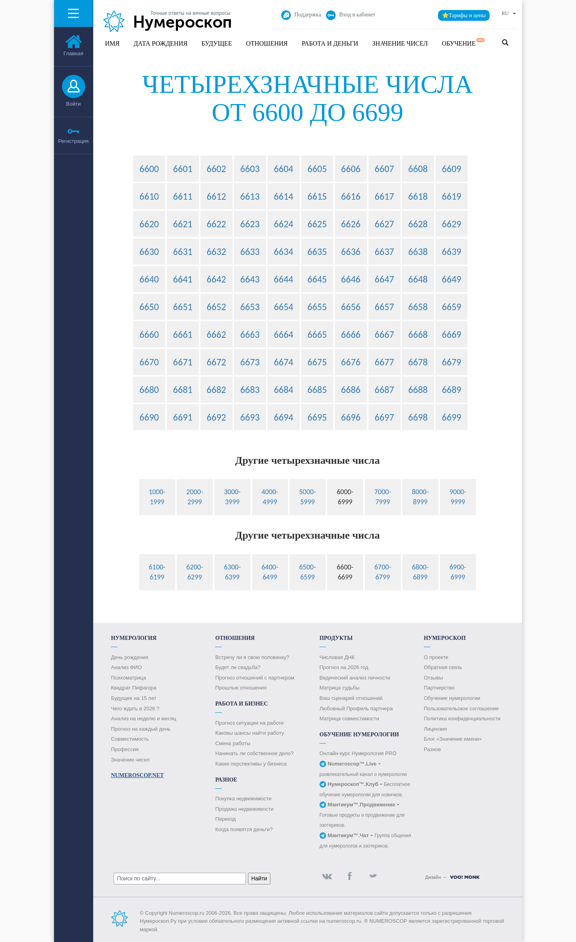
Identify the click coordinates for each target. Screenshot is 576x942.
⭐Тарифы (464, 15)
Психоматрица (128, 678)
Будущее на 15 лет (133, 698)
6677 (384, 362)
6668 (418, 334)
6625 (317, 224)
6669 (452, 334)
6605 (317, 168)
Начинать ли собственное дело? (254, 753)
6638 (418, 251)
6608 (418, 168)
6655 (317, 307)
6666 (351, 334)
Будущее (217, 43)
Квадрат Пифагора (134, 688)
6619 (452, 196)
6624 (284, 224)
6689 (452, 389)
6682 (216, 389)
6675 (317, 362)
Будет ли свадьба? (237, 667)
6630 (149, 251)
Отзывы (433, 678)
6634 (284, 251)
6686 (351, 389)
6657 (384, 307)
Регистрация (73, 141)
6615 (317, 196)
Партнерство (439, 688)
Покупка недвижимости (243, 799)
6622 (216, 224)
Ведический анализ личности (355, 678)
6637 (384, 251)
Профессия (125, 749)
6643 (250, 279)
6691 (183, 417)
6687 (384, 389)
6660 (149, 334)
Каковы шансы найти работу (249, 733)
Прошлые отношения (240, 688)
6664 (284, 334)
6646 (351, 279)
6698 (418, 417)
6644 (284, 279)
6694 (284, 417)
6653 (250, 307)
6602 (216, 168)
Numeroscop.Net (137, 775)
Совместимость (130, 739)
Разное (432, 749)
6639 (452, 251)
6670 (149, 362)
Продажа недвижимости (244, 809)
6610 (149, 196)
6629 (452, 224)
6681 (183, 389)
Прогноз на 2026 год (344, 667)
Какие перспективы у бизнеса (251, 764)
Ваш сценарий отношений (351, 698)
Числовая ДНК (337, 657)
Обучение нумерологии (452, 698)
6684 (284, 389)
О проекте (436, 657)
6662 (216, 334)
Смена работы (232, 743)
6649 (452, 279)
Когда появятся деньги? (243, 829)
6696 (351, 417)
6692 (216, 417)
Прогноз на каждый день (141, 729)
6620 (149, 224)
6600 (149, 168)
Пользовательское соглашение (461, 708)
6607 (384, 168)
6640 (149, 279)
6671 (183, 362)
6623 (250, 224)
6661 (183, 334)
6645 (317, 279)
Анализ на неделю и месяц (143, 719)
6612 (216, 196)
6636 (351, 251)
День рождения (129, 657)
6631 (183, 251)
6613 (250, 196)
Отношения (267, 43)
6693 (250, 417)
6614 (284, 196)
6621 (183, 224)
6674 (284, 362)
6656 (351, 307)
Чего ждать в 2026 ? (135, 708)
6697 (384, 417)
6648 (418, 279)
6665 (317, 334)
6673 (250, 362)
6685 (317, 389)
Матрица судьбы (340, 688)
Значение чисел (400, 43)
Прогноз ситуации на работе (249, 723)
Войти (73, 104)
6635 (317, 251)
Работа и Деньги (330, 43)
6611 (183, 196)
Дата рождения (161, 43)
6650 (149, 307)
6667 (384, 334)
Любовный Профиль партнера (356, 708)
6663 (250, 334)
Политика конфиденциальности (462, 719)
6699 (452, 417)
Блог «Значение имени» (453, 739)
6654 (284, 307)
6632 (216, 251)
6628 (418, 224)
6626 (351, 224)
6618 (418, 196)
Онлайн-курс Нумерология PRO (358, 753)
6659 (452, 307)
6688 (418, 389)
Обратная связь (443, 667)
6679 (452, 362)
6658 (418, 307)
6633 (250, 251)
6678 (418, 362)
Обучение (463, 42)
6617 (384, 196)
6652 (216, 307)
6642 (216, 279)
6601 (183, 168)
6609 (452, 168)
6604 (284, 168)
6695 (317, 417)
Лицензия (435, 729)
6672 (216, 362)
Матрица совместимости (349, 719)
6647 (384, 279)
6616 (351, 196)
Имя (112, 43)
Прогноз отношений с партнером (254, 678)
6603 (250, 168)
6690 (149, 417)
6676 (351, 362)
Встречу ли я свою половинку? (252, 657)
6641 (183, 279)
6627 (384, 224)
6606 (351, 168)
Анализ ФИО (126, 667)
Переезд (225, 819)
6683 (250, 389)
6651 (183, 307)
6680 (149, 389)
